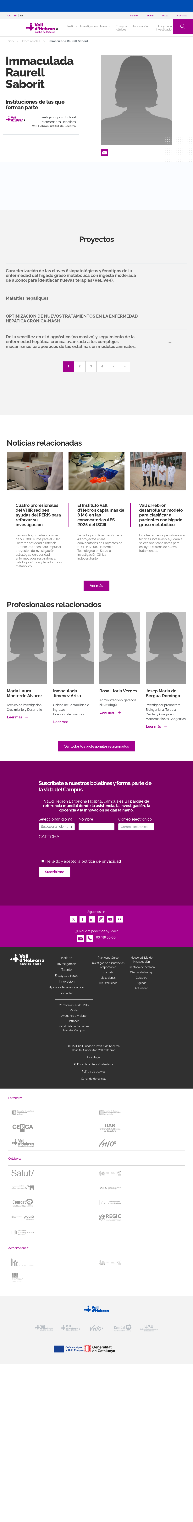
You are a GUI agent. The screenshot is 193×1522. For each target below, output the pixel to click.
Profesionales (31, 41)
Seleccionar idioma (55, 819)
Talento (104, 26)
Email (104, 151)
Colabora (141, 977)
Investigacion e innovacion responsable (108, 965)
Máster (74, 1010)
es (21, 15)
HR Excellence (108, 982)
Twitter (73, 918)
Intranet (74, 1021)
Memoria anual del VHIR (74, 1005)
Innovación (140, 26)
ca (9, 15)
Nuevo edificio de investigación (141, 959)
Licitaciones (108, 977)
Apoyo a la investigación (164, 28)
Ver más (96, 586)
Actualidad (141, 988)
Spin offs (108, 972)
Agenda (141, 982)
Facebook (83, 918)
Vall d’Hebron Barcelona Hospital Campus (74, 1028)
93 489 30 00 (106, 937)
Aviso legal (94, 1057)
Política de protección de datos (93, 1064)
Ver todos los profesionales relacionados (96, 746)
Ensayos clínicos (121, 28)
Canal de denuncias (93, 1078)
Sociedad (66, 993)
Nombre (86, 819)
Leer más (14, 717)
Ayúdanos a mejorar (74, 1015)
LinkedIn (92, 918)
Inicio (10, 41)
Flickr (119, 918)
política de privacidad (101, 861)
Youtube (110, 918)
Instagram (101, 918)
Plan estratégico (108, 957)
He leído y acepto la (83, 861)
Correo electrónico (135, 819)
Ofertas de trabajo (141, 972)
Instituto (66, 958)
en (15, 15)
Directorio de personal (142, 967)
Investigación (89, 26)
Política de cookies (93, 1071)
